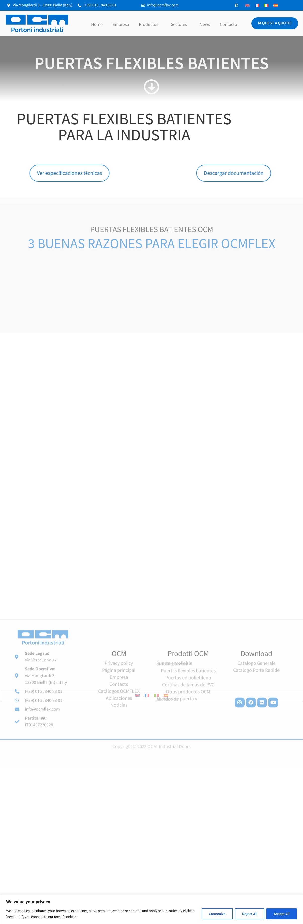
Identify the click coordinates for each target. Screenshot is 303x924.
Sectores (180, 24)
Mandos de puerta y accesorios (176, 755)
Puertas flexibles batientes (188, 727)
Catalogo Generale (256, 720)
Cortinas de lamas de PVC (188, 741)
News (205, 24)
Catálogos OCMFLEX (119, 748)
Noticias (118, 761)
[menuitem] (247, 5)
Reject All (249, 914)
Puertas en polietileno (188, 734)
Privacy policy (119, 720)
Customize (217, 914)
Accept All (282, 914)
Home (97, 24)
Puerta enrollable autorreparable (174, 720)
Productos (150, 24)
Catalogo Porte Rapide (256, 727)
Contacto (228, 24)
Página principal (118, 727)
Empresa (121, 24)
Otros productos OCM (188, 748)
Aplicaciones (119, 754)
